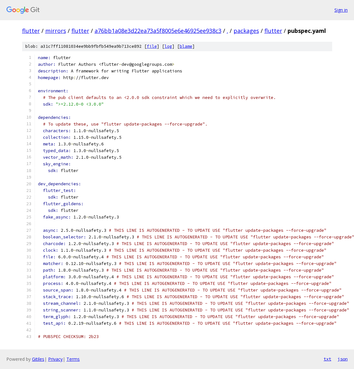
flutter (31, 30)
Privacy (55, 359)
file (152, 46)
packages (246, 30)
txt (327, 359)
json (343, 359)
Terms (73, 359)
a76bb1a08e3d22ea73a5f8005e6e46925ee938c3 (158, 30)
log (168, 46)
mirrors (55, 30)
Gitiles (38, 359)
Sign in (341, 10)
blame (186, 46)
